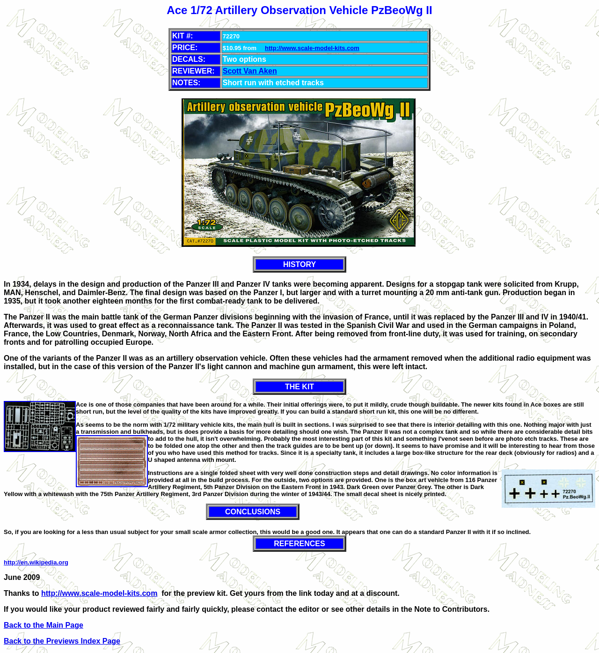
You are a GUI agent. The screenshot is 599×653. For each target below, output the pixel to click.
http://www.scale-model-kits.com (312, 48)
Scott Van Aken (250, 71)
